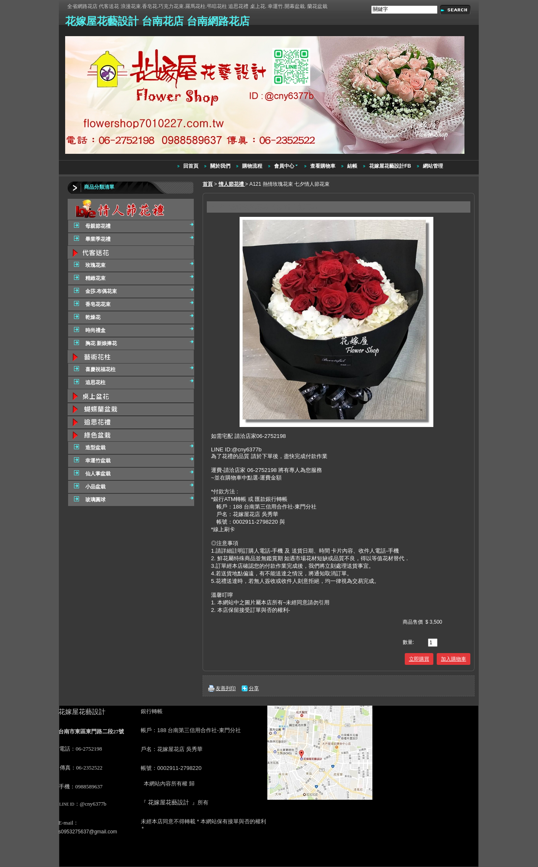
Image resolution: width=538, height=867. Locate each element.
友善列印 (226, 688)
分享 (254, 688)
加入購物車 (453, 659)
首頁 (208, 184)
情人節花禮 (232, 184)
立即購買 (419, 659)
